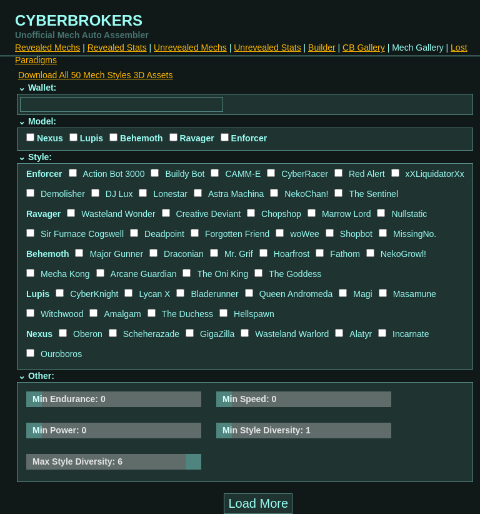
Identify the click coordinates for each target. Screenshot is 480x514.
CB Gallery (363, 48)
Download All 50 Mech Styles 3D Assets (95, 75)
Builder (322, 48)
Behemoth (135, 138)
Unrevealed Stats (267, 48)
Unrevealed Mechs (190, 48)
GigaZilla (217, 334)
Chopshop (281, 214)
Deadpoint (164, 234)
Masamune (414, 294)
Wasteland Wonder (118, 214)
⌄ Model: (37, 121)
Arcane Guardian (144, 274)
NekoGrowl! (403, 254)
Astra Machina (236, 194)
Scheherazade (151, 334)
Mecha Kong (65, 274)
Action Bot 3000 (114, 174)
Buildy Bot (184, 174)
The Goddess (295, 274)
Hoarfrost (292, 254)
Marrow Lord (346, 214)
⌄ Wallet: (37, 88)
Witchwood (62, 314)
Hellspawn (254, 314)
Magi (362, 294)
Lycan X (154, 294)
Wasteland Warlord (292, 334)
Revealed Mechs (47, 48)
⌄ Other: (36, 376)
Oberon (87, 334)
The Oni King (222, 274)
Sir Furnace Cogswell (82, 234)
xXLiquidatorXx (435, 174)
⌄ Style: (35, 157)
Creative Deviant (208, 214)
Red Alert (367, 174)
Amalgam (122, 314)
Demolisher (63, 194)
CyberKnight (94, 294)
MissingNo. (414, 234)
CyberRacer (304, 174)
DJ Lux (119, 194)
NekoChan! (306, 194)
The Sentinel (373, 194)
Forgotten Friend (237, 234)
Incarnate (410, 334)
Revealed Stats (117, 48)
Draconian (184, 254)
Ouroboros (61, 354)
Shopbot (356, 234)
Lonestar (170, 194)
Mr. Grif (238, 254)
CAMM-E (243, 174)
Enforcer (244, 138)
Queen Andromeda (296, 294)
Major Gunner (116, 254)
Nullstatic (409, 214)
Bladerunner (214, 294)
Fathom (344, 254)
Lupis (86, 138)
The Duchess (187, 314)
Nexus (44, 138)
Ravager (191, 138)
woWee (304, 234)
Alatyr (360, 334)
